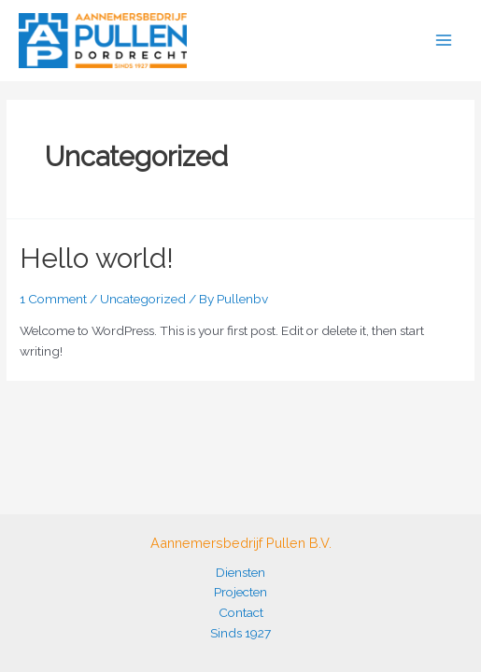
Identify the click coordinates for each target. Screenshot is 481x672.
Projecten (240, 591)
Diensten (240, 572)
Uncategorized (143, 298)
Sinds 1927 (240, 632)
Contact (241, 612)
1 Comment (53, 298)
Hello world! (97, 258)
